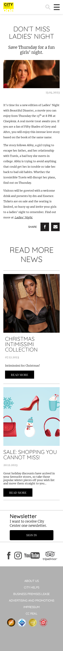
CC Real (31, 613)
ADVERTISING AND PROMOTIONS (31, 600)
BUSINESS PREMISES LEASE (31, 594)
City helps (31, 587)
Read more (19, 375)
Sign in (31, 535)
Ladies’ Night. (23, 217)
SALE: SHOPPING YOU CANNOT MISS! (30, 455)
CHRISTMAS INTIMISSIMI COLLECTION (21, 344)
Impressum (31, 607)
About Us (31, 581)
